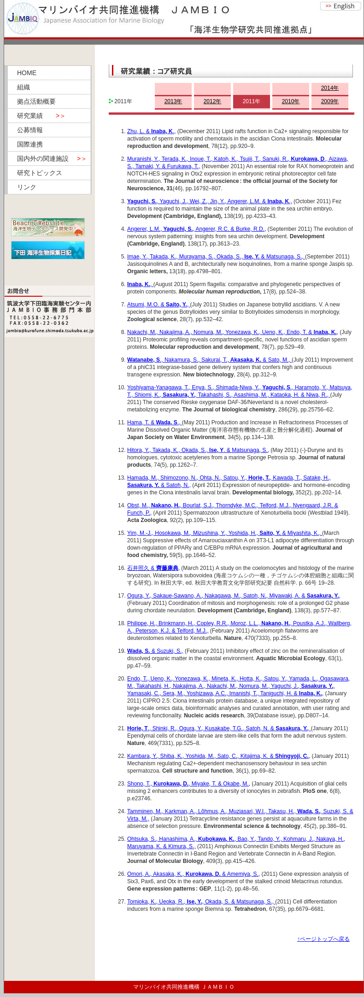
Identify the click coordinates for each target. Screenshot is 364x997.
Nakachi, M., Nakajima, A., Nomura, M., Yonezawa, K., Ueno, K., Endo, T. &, (232, 332)
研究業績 (41, 115)
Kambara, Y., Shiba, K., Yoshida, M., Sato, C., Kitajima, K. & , (218, 756)
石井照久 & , (153, 568)
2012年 (213, 101)
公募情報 (30, 130)
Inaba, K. (138, 284)
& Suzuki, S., (166, 651)
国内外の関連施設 (52, 158)
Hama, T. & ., (154, 422)
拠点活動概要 (36, 101)
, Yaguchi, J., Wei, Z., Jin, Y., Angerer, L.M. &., (209, 201)
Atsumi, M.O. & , (158, 304)
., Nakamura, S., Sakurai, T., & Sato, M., (209, 360)
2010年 (291, 101)
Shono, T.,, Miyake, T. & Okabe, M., (188, 783)
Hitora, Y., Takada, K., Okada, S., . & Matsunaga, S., (198, 450)
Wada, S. (138, 651)
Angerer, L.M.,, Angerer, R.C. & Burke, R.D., (196, 229)
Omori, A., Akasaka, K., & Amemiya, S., (193, 874)
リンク (26, 187)
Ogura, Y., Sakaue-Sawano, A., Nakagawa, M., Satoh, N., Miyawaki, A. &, (234, 595)
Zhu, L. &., (151, 131)
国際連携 (30, 144)
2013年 (173, 101)
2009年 (330, 101)
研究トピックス (39, 172)
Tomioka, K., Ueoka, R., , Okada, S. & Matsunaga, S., (201, 901)
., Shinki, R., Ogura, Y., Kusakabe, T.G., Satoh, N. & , (219, 728)
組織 (23, 87)
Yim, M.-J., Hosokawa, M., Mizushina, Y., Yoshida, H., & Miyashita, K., (224, 533)
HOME (26, 72)
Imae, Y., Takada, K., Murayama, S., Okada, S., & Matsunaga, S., (216, 256)
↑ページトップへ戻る (323, 939)
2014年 (330, 88)
